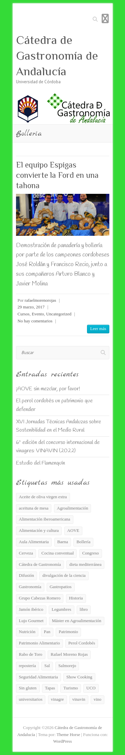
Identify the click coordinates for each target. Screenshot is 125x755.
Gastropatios (61, 586)
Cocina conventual (57, 553)
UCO (90, 687)
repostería (27, 665)
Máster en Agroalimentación (76, 620)
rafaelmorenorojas (40, 300)
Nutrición (27, 631)
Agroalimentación (72, 508)
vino (97, 699)
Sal (47, 665)
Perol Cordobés (81, 642)
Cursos (24, 313)
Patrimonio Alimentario (39, 642)
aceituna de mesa (34, 508)
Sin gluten (28, 687)
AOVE (73, 530)
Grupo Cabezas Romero (40, 597)
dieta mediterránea (85, 564)
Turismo (70, 687)
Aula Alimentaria (34, 541)
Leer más (98, 328)
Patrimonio (68, 631)
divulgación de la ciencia (64, 575)
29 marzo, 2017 (31, 306)
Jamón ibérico (31, 609)
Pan (47, 631)
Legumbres (61, 609)
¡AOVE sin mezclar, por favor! (48, 388)
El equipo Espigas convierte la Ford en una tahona (57, 175)
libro (84, 609)
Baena (62, 541)
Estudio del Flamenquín (40, 463)
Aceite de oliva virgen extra (43, 496)
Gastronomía (30, 586)
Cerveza (26, 553)
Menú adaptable (105, 18)
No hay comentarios (35, 320)
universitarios (31, 699)
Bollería (83, 541)
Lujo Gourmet (31, 620)
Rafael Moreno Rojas (69, 654)
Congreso (90, 553)
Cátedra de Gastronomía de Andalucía (57, 55)
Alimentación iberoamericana (44, 519)
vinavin (78, 699)
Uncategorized (58, 313)
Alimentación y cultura (39, 530)
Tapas (50, 687)
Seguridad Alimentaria (38, 676)
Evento (38, 313)
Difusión (26, 575)
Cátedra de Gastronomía (40, 564)
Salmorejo (67, 665)
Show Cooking (79, 676)
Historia (76, 597)
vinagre (57, 699)
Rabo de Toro (30, 654)
